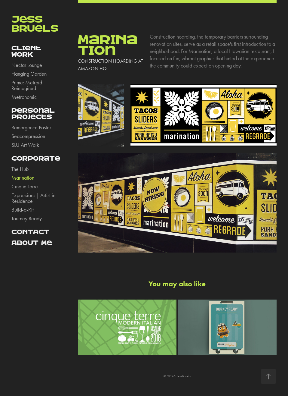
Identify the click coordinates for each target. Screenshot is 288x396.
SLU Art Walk (25, 145)
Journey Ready (26, 218)
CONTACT (30, 232)
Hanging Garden (29, 74)
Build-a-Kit (22, 209)
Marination (22, 177)
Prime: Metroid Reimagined (26, 85)
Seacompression (28, 136)
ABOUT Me (31, 243)
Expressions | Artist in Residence (33, 198)
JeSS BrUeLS (34, 24)
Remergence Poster (31, 127)
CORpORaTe (35, 158)
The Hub (20, 169)
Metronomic (24, 97)
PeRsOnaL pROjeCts (33, 114)
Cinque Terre (24, 186)
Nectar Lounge (26, 65)
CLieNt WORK (26, 51)
